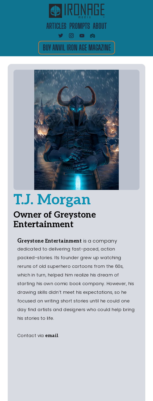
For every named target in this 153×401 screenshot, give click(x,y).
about (100, 26)
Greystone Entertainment (49, 241)
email (51, 335)
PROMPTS (79, 26)
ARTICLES (56, 26)
